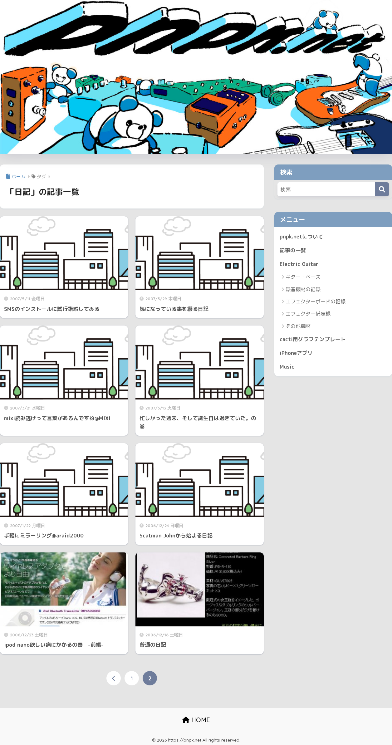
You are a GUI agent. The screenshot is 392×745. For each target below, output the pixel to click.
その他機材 (298, 326)
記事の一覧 (293, 250)
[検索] (382, 189)
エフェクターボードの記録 (315, 301)
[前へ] (113, 678)
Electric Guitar (299, 264)
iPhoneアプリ (296, 353)
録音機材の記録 (303, 289)
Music (287, 367)
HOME (196, 720)
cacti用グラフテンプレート (313, 339)
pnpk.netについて (301, 236)
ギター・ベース (303, 277)
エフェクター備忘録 (308, 314)
